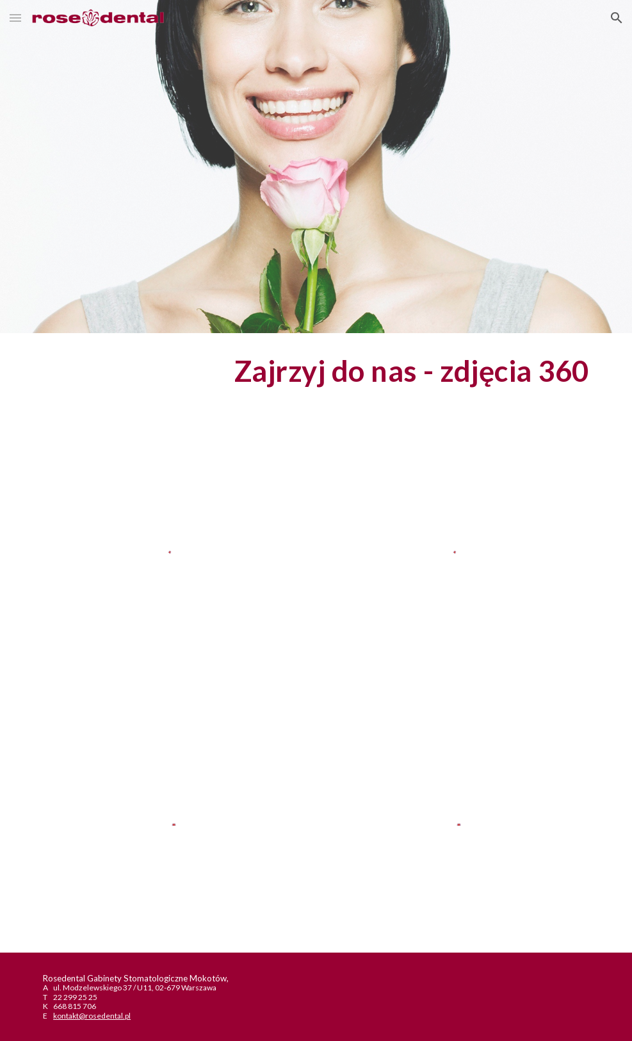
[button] (15, 17)
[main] (316, 370)
